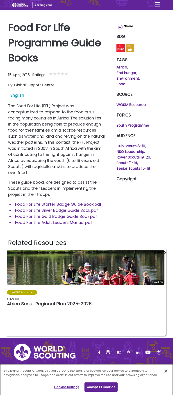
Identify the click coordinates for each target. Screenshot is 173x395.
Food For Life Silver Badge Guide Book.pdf (56, 210)
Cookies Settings (66, 388)
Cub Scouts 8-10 (130, 146)
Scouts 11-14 (126, 163)
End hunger (126, 72)
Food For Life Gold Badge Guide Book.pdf (56, 216)
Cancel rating (47, 73)
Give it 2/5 (55, 73)
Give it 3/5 (59, 73)
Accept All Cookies (101, 388)
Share (125, 26)
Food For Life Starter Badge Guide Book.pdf (58, 204)
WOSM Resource (131, 104)
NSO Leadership (130, 151)
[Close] (166, 372)
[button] (160, 253)
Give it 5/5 (66, 73)
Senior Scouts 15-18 (133, 168)
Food (120, 84)
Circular (13, 299)
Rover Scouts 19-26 (133, 157)
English (17, 95)
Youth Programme (132, 125)
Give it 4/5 (62, 73)
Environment (127, 78)
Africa (121, 67)
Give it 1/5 (51, 73)
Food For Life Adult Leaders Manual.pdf (53, 222)
